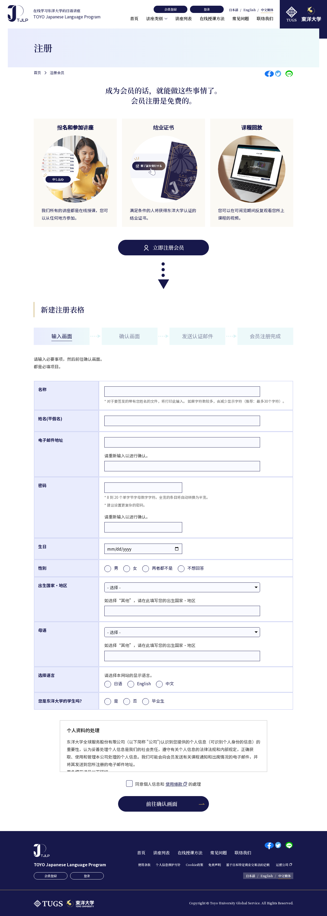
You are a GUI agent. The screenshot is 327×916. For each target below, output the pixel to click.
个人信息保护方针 (168, 864)
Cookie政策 (194, 864)
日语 (118, 683)
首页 (134, 18)
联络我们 (265, 18)
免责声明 (214, 864)
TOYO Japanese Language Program (67, 14)
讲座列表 (183, 18)
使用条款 (144, 864)
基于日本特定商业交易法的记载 (248, 864)
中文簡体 (267, 10)
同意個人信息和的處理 (168, 783)
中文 (170, 683)
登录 (207, 9)
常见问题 (240, 18)
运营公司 (282, 864)
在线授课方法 (212, 18)
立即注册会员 (168, 247)
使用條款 (174, 784)
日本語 (233, 10)
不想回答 (195, 568)
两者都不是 (162, 568)
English (249, 10)
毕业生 (158, 701)
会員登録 (170, 9)
